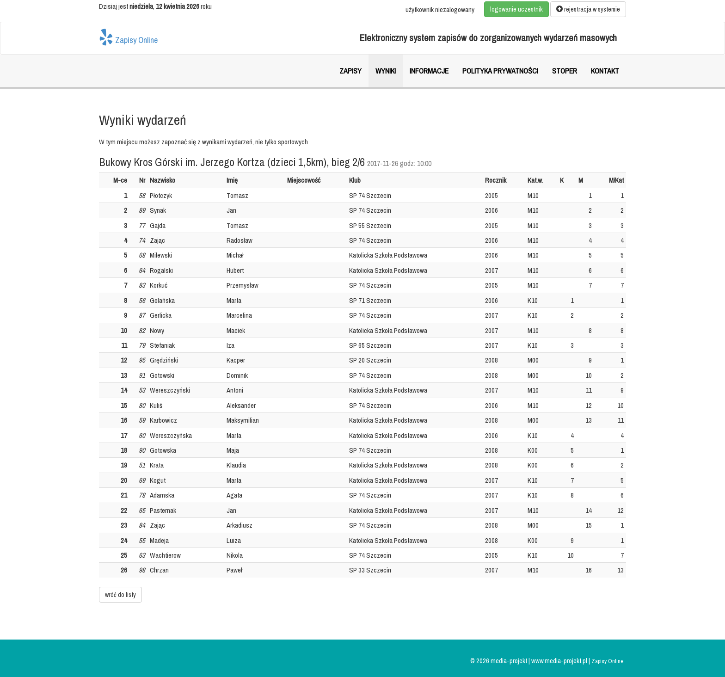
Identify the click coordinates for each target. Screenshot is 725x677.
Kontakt (605, 71)
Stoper (564, 71)
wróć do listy (120, 595)
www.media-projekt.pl (560, 660)
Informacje (429, 71)
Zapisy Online (128, 37)
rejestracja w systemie (588, 9)
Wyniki (385, 71)
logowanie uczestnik (516, 9)
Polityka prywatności (500, 71)
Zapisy (350, 71)
